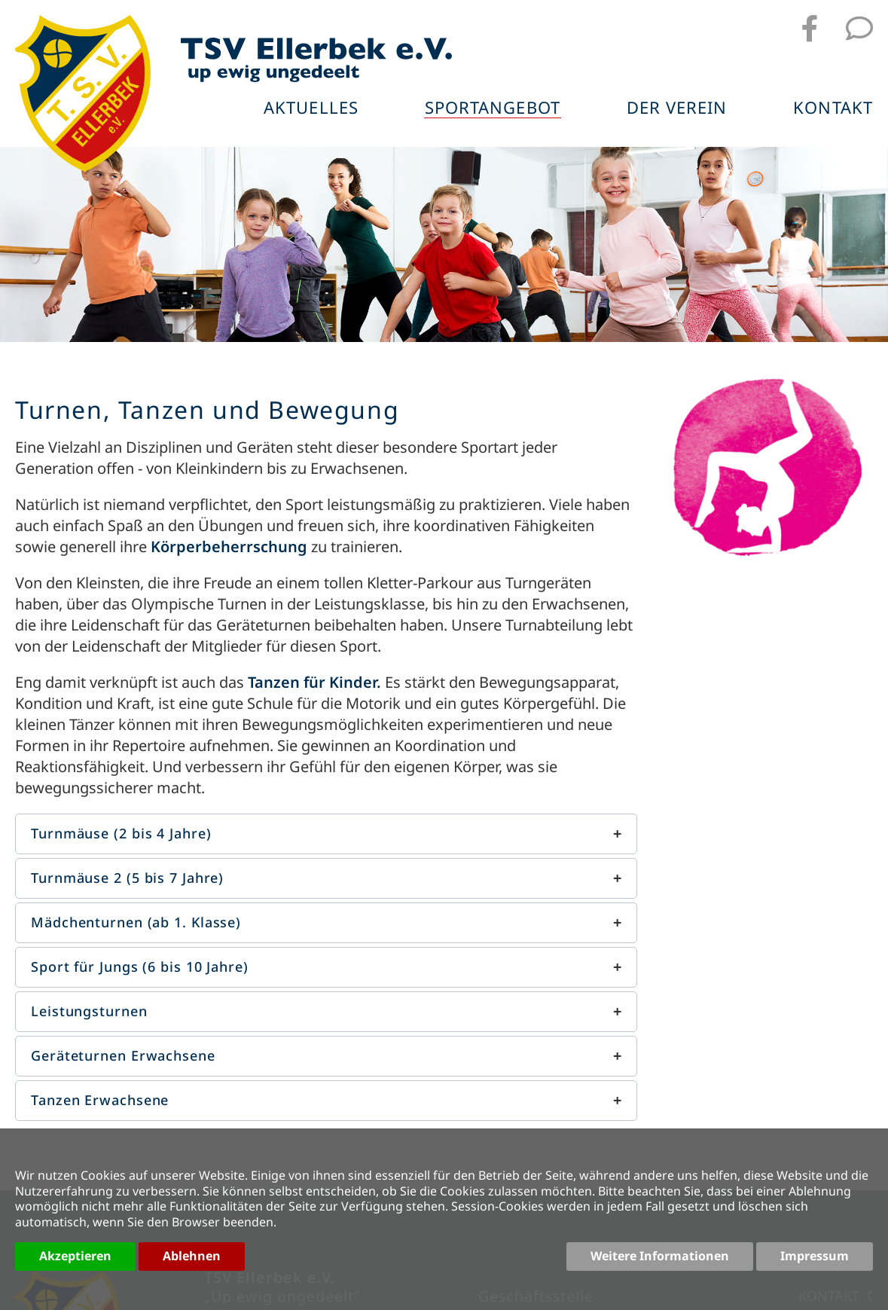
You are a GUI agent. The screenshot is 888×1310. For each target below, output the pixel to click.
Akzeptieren (75, 1255)
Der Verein (677, 108)
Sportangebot (492, 108)
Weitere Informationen (659, 1255)
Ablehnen (192, 1255)
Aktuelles (311, 108)
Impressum (814, 1255)
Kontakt (833, 108)
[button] (326, 834)
